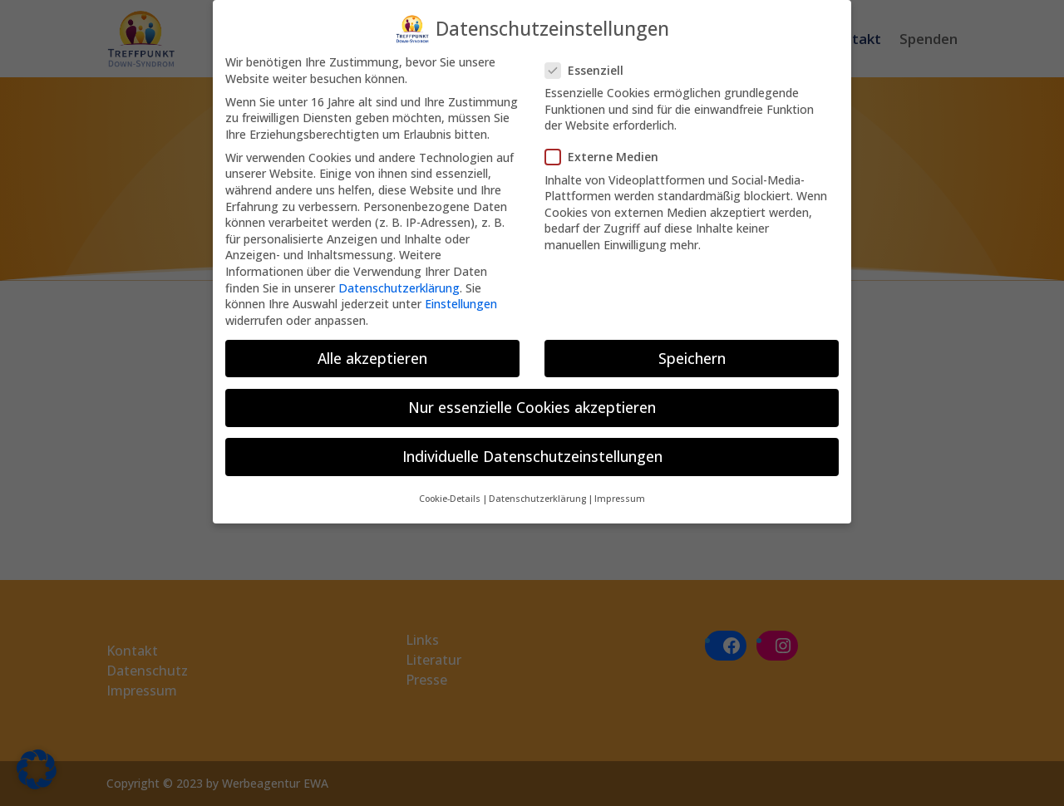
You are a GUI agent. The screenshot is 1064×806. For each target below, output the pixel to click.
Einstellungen (461, 293)
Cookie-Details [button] (449, 488)
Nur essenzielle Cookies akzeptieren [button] (532, 396)
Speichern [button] (692, 347)
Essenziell (591, 59)
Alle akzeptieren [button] (372, 347)
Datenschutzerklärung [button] (537, 488)
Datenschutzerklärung (399, 277)
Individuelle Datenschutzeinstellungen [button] (532, 445)
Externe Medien (608, 147)
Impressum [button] (619, 488)
